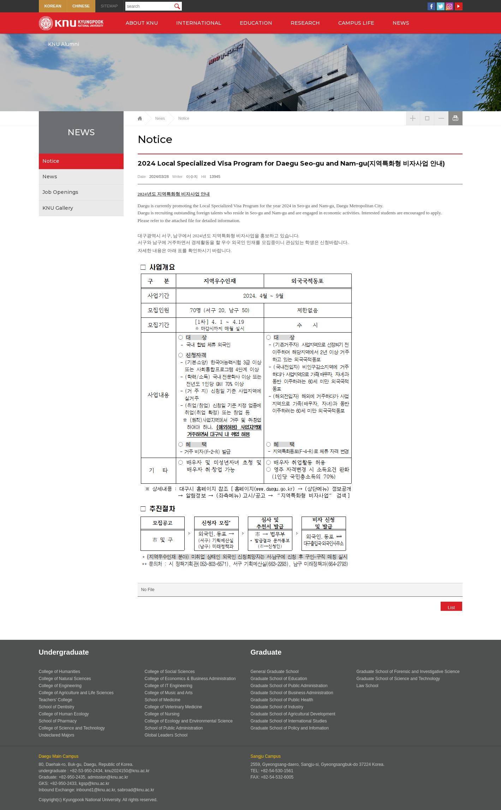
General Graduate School (275, 671)
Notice (50, 161)
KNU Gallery (57, 208)
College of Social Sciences (170, 671)
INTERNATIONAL (198, 23)
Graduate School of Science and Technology (398, 678)
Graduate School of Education (279, 678)
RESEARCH (305, 23)
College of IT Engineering (168, 685)
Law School (367, 685)
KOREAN (52, 6)
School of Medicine (162, 699)
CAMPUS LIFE (356, 23)
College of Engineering (60, 685)
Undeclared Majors (56, 735)
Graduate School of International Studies (289, 721)
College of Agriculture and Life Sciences (76, 692)
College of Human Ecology (64, 713)
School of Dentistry (56, 706)
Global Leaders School (166, 735)
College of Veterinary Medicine (173, 706)
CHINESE (81, 6)
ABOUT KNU (142, 23)
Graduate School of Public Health (282, 699)
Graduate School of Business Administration (292, 692)
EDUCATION (256, 23)
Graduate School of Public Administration (289, 685)
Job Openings (60, 192)
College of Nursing (162, 713)
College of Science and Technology (72, 728)
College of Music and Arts (169, 692)
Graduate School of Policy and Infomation (290, 728)
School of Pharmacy (58, 721)
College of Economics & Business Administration (190, 678)
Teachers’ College (55, 699)
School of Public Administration (174, 728)
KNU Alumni (63, 44)
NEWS (401, 23)
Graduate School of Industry (277, 706)
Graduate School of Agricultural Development (293, 713)
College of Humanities (59, 671)
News (49, 176)
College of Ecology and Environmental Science (189, 721)
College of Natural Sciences (65, 678)
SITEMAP (109, 6)
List (449, 608)
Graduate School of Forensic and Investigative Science (408, 671)
